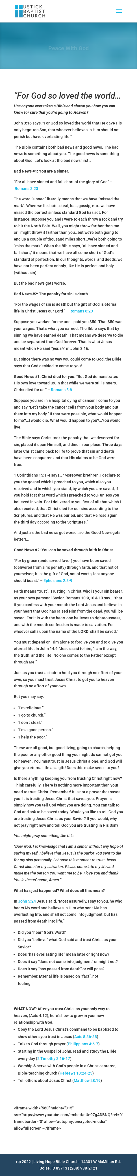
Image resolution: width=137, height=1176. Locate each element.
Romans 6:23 (81, 311)
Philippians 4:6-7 (83, 1044)
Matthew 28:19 (87, 1080)
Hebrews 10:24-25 (76, 1073)
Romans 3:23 (26, 188)
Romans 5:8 (61, 390)
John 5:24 (27, 901)
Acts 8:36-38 (85, 1036)
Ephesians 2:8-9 (58, 580)
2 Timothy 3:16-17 (53, 1058)
